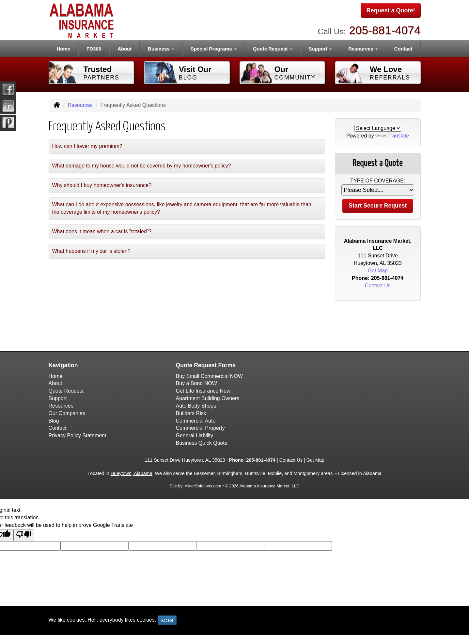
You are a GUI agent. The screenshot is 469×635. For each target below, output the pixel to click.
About (124, 48)
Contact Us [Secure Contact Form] (378, 285)
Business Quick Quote (201, 443)
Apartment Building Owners (208, 398)
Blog (54, 421)
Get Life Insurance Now (203, 391)
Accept (167, 620)
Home (63, 48)
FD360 (93, 48)
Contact (403, 48)
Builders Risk (191, 413)
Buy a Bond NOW (196, 383)
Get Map (378, 270)
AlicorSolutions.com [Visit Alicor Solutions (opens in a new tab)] (202, 485)
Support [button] (320, 48)
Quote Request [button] (272, 48)
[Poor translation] (23, 535)
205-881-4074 (384, 29)
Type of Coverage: (377, 180)
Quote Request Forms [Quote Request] (206, 365)
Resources (80, 105)
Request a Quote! (390, 10)
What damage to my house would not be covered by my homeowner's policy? (141, 165)
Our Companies (67, 413)
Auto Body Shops (196, 406)
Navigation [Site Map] (63, 365)
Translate (392, 135)
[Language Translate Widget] (377, 128)
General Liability (194, 435)
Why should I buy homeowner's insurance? (102, 185)
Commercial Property (200, 428)
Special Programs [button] (214, 48)
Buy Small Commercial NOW (209, 376)
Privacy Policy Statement (77, 435)
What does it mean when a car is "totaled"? (102, 231)
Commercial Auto (196, 421)
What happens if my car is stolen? (91, 251)
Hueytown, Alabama (131, 473)
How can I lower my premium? (87, 146)
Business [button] (161, 48)
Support (58, 398)
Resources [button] (363, 48)
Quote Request (66, 391)
